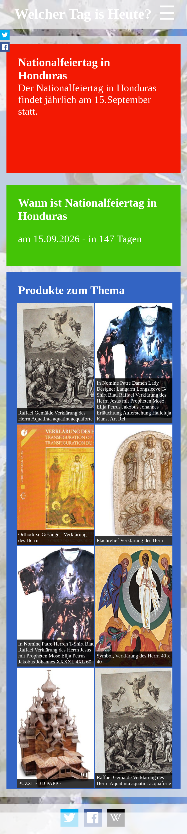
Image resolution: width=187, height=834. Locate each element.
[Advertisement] (93, 823)
